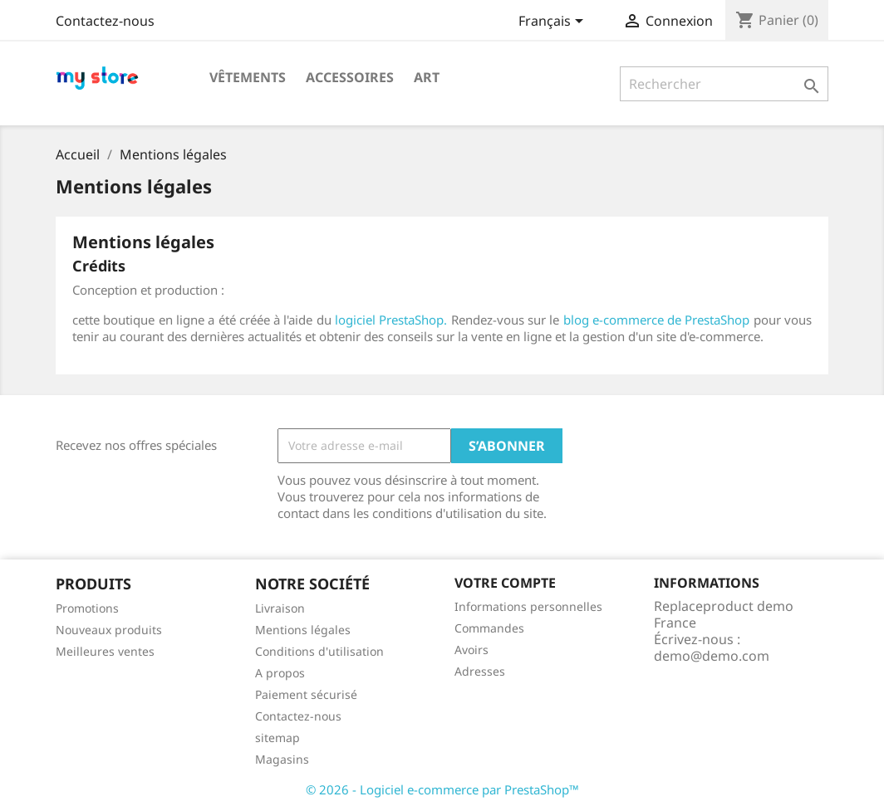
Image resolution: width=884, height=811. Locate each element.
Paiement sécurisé (306, 694)
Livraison (280, 608)
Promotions (87, 608)
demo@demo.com (711, 656)
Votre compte (505, 583)
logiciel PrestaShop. (393, 319)
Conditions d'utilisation (319, 651)
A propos (280, 673)
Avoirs (471, 649)
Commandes (489, 628)
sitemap (277, 737)
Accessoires (350, 77)
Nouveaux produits (109, 630)
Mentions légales (303, 630)
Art (427, 77)
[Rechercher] (724, 83)
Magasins (282, 759)
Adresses (479, 671)
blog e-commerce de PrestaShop (656, 319)
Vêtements (247, 77)
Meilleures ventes (105, 651)
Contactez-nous (105, 21)
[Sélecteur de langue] (553, 22)
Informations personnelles (528, 606)
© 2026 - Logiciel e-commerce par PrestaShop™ (442, 789)
